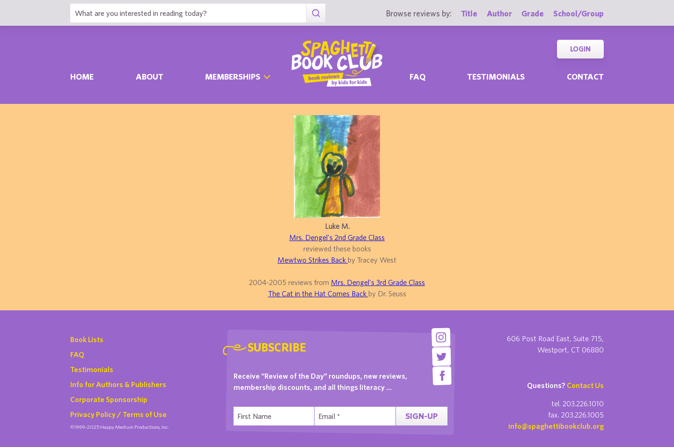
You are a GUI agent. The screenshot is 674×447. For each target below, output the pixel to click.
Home (82, 76)
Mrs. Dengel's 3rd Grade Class (378, 282)
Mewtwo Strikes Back (313, 260)
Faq (417, 76)
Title (469, 13)
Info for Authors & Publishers (118, 384)
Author (499, 13)
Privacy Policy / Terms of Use (118, 414)
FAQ (77, 354)
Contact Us (585, 385)
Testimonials (496, 76)
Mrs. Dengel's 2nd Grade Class (337, 237)
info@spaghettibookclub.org (556, 426)
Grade (532, 13)
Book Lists (86, 339)
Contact (585, 76)
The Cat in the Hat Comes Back (318, 293)
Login (580, 49)
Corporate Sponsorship (108, 399)
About (149, 76)
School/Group (578, 13)
